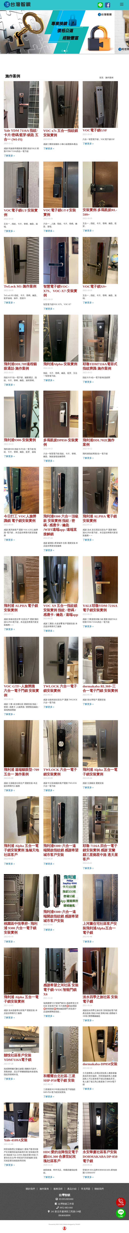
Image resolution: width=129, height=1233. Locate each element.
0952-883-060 (66, 1207)
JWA (57, 1224)
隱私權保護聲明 (64, 1215)
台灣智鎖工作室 (66, 1204)
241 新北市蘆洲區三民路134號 (66, 1211)
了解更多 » (9, 155)
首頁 (101, 78)
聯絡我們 (99, 1189)
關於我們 (30, 1189)
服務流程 (58, 1189)
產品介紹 (71, 1189)
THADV (77, 1224)
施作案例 (109, 78)
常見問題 (85, 1189)
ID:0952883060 (66, 1199)
